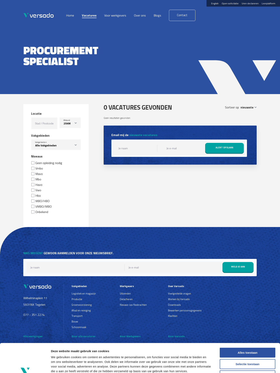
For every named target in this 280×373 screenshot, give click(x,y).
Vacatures (89, 15)
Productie (77, 299)
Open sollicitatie (230, 3)
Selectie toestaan (248, 337)
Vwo (38, 190)
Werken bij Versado (179, 299)
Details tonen (210, 365)
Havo (38, 184)
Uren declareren (250, 3)
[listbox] (70, 122)
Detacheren (126, 299)
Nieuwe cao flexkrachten (133, 305)
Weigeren (247, 348)
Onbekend (41, 212)
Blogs (157, 15)
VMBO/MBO (43, 206)
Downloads (174, 305)
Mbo (38, 179)
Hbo (38, 195)
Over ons (140, 15)
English (215, 3)
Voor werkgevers (115, 15)
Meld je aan (238, 266)
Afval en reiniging (81, 310)
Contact (182, 15)
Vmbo (39, 168)
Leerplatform (268, 3)
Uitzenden (125, 293)
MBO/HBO (42, 201)
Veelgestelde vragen (179, 293)
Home (70, 15)
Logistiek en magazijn (84, 293)
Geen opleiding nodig (48, 163)
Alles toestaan (247, 325)
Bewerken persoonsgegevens (185, 310)
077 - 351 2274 (34, 314)
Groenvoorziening (82, 305)
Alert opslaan (224, 147)
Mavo (39, 173)
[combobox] (56, 144)
